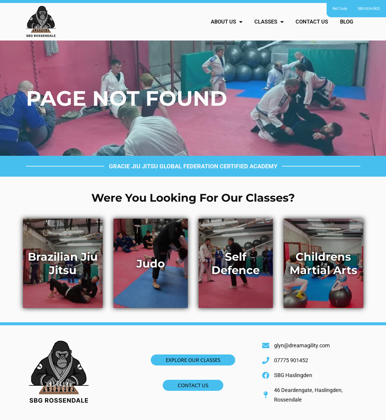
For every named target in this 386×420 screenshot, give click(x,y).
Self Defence (235, 263)
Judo (150, 263)
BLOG (346, 21)
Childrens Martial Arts (323, 263)
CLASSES (269, 21)
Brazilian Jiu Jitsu (63, 263)
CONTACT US (312, 21)
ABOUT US (226, 21)
